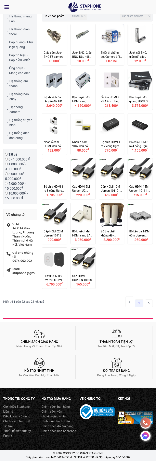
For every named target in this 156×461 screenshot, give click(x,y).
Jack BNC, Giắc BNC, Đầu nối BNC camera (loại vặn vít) (83, 44)
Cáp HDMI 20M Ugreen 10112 (54, 223)
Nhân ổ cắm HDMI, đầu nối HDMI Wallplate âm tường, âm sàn (54, 134)
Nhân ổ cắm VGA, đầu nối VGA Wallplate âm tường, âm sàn (83, 134)
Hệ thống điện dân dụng (19, 135)
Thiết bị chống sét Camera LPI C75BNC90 (111, 44)
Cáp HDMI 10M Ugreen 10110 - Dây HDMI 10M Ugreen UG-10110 (111, 178)
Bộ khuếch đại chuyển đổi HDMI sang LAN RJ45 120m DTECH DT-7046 (54, 89)
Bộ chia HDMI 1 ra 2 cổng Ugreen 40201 (111, 134)
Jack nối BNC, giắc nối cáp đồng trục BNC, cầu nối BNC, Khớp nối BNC (140, 44)
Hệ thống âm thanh (18, 83)
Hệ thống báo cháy (19, 96)
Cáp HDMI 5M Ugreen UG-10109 (83, 178)
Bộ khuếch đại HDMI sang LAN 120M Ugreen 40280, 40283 (83, 223)
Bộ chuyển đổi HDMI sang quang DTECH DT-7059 (83, 89)
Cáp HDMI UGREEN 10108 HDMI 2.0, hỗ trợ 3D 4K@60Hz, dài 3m (83, 268)
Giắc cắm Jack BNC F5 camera (54, 44)
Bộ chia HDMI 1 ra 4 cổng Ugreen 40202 (140, 134)
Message (145, 436)
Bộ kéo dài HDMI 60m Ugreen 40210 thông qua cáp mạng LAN (140, 223)
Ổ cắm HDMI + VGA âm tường (111, 89)
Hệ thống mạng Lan (20, 18)
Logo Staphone (84, 7)
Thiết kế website (15, 431)
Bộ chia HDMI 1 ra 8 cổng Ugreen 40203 (54, 178)
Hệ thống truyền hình (20, 122)
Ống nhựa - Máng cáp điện (19, 70)
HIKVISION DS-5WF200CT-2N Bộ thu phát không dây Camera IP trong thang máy (54, 268)
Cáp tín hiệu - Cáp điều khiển (19, 57)
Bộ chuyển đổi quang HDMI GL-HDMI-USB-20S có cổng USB (140, 89)
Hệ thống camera (16, 109)
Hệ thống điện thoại (19, 31)
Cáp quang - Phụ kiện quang (21, 44)
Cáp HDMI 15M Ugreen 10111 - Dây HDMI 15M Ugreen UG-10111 (140, 178)
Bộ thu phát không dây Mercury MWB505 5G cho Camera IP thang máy (111, 223)
